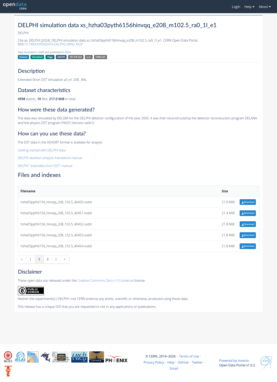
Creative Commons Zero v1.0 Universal (105, 280)
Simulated (37, 57)
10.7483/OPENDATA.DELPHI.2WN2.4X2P (53, 44)
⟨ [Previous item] (30, 259)
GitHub (183, 362)
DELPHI (61, 57)
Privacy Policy (154, 362)
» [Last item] (64, 259)
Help (170, 362)
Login (236, 6)
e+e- (89, 57)
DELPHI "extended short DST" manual (45, 166)
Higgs (50, 57)
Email (174, 368)
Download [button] (247, 202)
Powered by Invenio (234, 360)
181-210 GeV (76, 57)
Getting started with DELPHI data (42, 150)
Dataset (23, 57)
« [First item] (22, 259)
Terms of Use (189, 356)
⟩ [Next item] (55, 259)
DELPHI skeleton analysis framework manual (50, 158)
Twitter (197, 362)
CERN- (100, 57)
